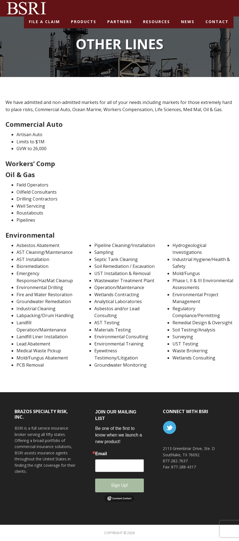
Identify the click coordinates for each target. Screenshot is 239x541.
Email (101, 454)
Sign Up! (119, 485)
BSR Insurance (26, 8)
